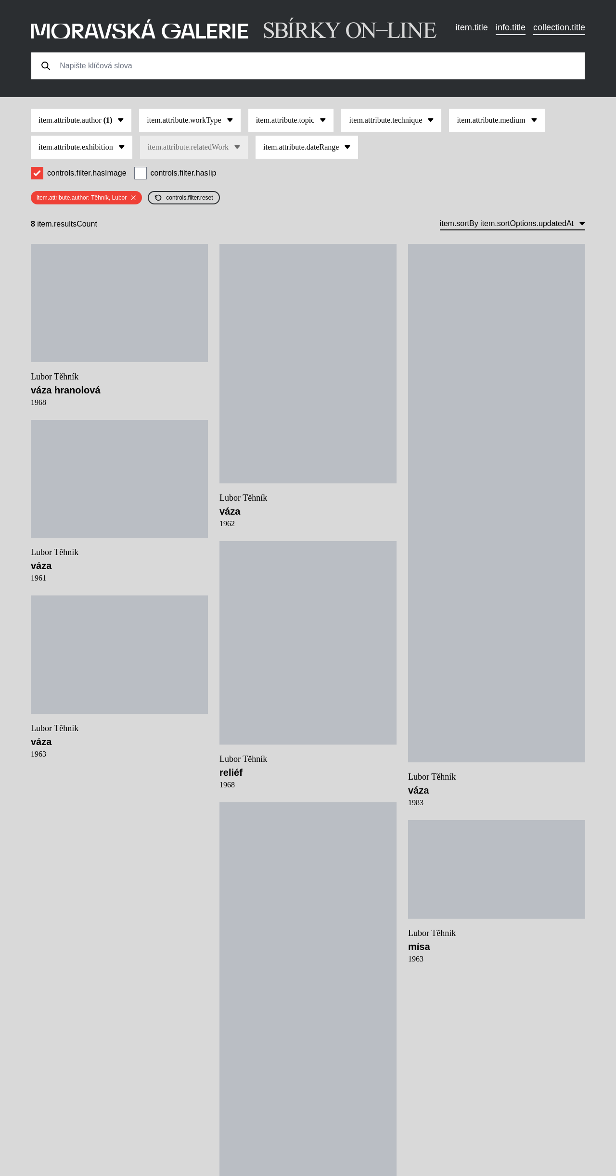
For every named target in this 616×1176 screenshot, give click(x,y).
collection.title (559, 27)
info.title (511, 27)
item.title (472, 27)
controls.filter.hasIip (184, 173)
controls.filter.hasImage (87, 173)
